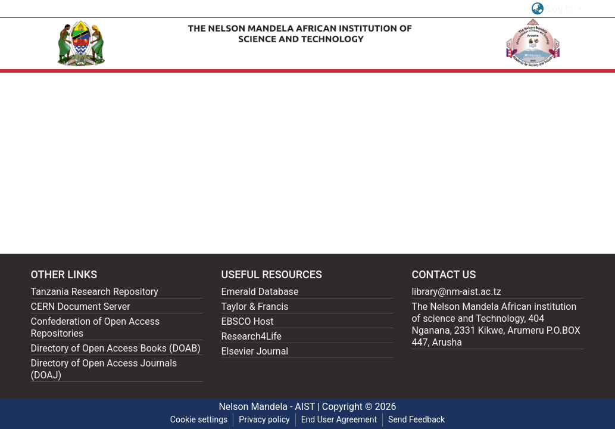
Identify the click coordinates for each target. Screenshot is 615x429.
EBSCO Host (247, 321)
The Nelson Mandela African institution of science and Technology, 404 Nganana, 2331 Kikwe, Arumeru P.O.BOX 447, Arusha (495, 324)
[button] (537, 9)
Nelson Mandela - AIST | (269, 406)
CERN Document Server (80, 306)
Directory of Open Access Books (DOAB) (116, 348)
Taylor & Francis (254, 306)
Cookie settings (199, 419)
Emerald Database (259, 291)
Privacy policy (264, 419)
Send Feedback (416, 419)
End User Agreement (339, 419)
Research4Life (251, 336)
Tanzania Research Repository (94, 291)
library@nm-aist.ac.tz (456, 291)
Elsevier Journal (254, 351)
